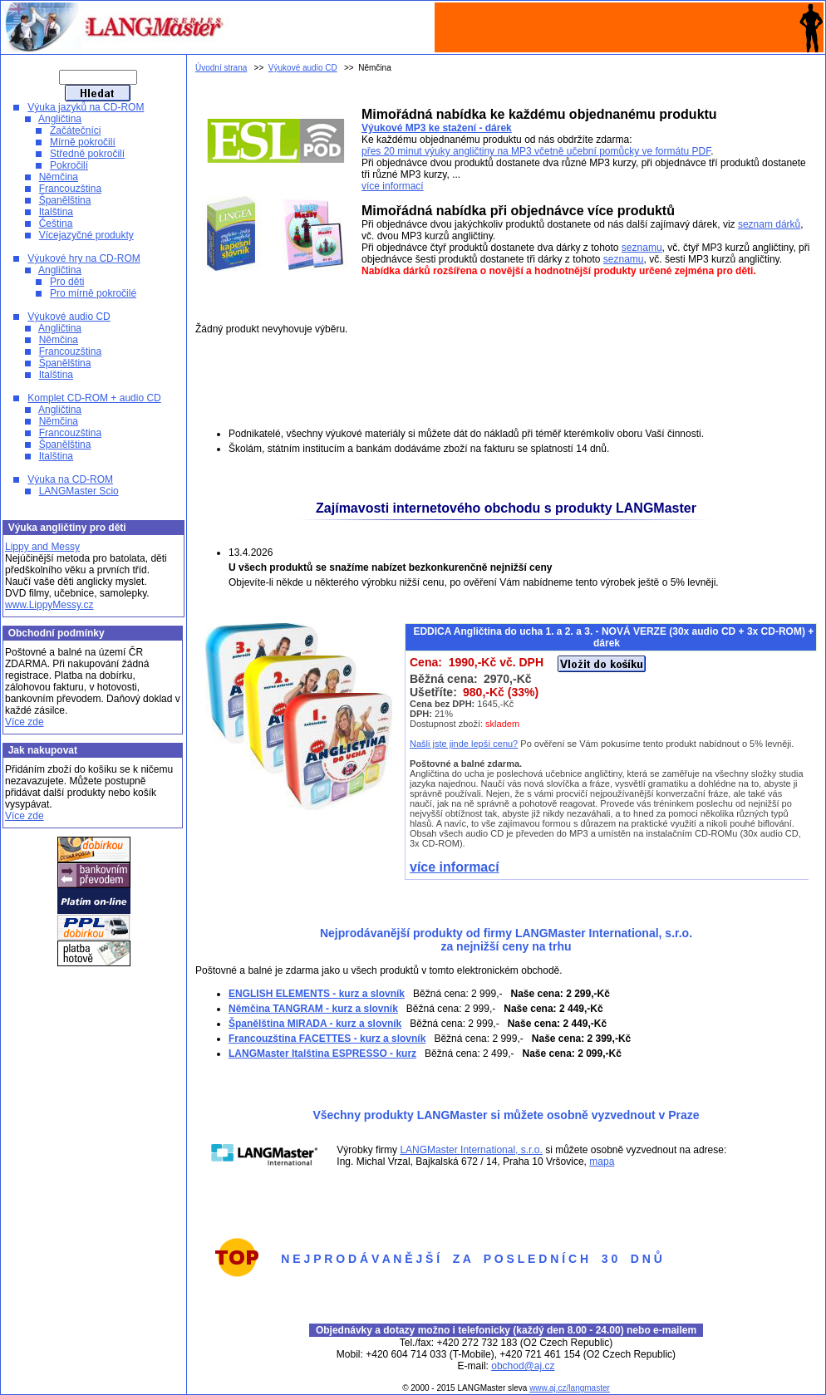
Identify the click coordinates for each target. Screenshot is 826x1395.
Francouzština (70, 188)
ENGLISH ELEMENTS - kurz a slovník (317, 994)
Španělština (65, 200)
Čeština (56, 223)
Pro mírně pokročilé (93, 293)
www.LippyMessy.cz (49, 605)
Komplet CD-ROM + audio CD (93, 398)
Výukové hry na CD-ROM (83, 258)
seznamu (642, 247)
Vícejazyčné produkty (86, 235)
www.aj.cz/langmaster (569, 1388)
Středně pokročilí (87, 154)
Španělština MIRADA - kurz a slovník (315, 1023)
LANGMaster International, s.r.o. (471, 1150)
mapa (601, 1161)
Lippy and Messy (42, 547)
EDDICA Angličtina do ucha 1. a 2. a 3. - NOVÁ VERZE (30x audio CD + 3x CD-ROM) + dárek (613, 637)
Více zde (24, 722)
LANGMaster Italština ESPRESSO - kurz (322, 1053)
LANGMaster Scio (79, 491)
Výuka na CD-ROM (70, 479)
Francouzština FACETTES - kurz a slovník (327, 1038)
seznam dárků (769, 224)
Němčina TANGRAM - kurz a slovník (313, 1008)
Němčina (58, 177)
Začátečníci (75, 130)
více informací (392, 186)
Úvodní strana (221, 67)
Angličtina (59, 119)
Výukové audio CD (68, 316)
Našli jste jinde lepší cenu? (464, 744)
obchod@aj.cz (522, 1366)
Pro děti (67, 281)
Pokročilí (69, 165)
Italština (56, 212)
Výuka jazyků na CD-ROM (85, 107)
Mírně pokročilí (83, 142)
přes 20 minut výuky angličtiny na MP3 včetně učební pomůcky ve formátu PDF (535, 151)
